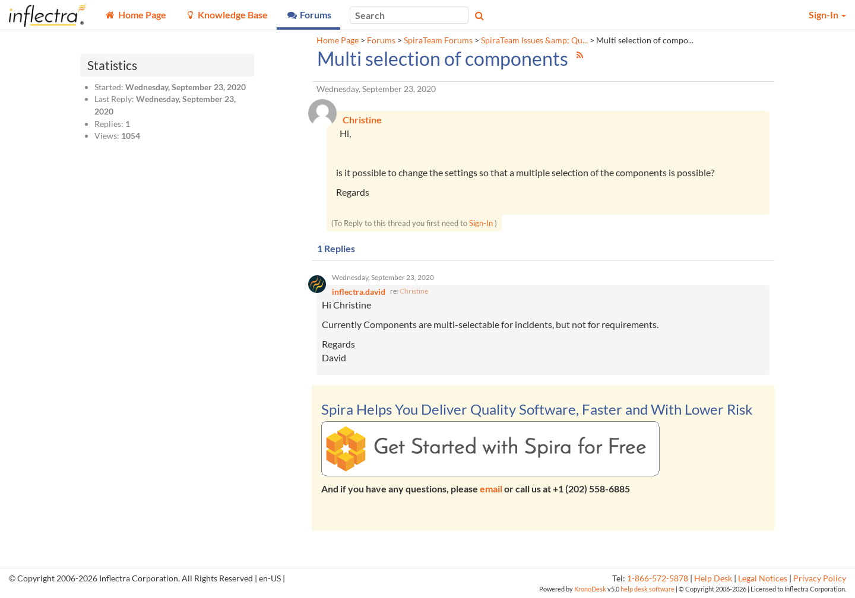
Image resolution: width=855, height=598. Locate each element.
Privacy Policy (819, 578)
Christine (414, 291)
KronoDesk (590, 589)
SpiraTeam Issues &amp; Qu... (534, 40)
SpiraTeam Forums (438, 40)
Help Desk (713, 578)
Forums (381, 40)
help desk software (647, 589)
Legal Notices (762, 578)
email (491, 488)
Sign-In (481, 223)
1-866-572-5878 (657, 578)
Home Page (337, 40)
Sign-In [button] (827, 14)
